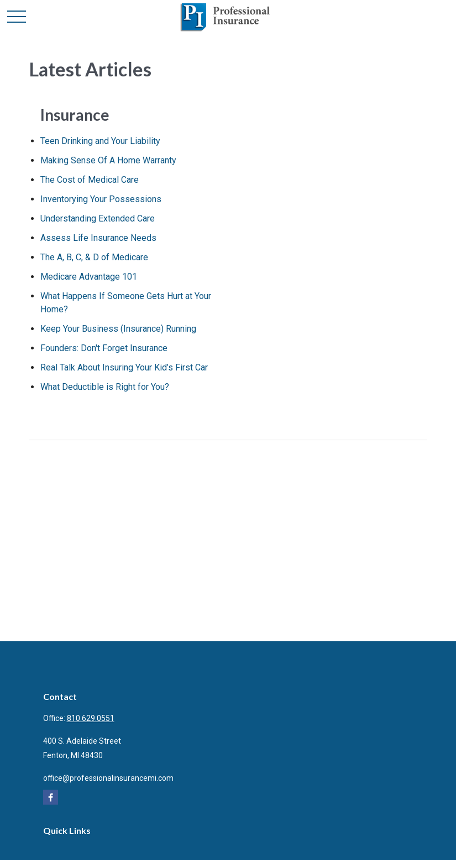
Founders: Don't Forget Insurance (103, 348)
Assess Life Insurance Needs (98, 238)
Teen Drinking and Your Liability (100, 141)
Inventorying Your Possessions (100, 199)
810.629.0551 (90, 718)
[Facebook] (50, 797)
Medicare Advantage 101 (88, 276)
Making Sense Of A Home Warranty (108, 160)
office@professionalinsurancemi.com (108, 778)
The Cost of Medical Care (89, 179)
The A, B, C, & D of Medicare (94, 257)
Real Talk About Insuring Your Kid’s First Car (124, 367)
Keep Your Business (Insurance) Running (118, 328)
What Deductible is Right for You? (104, 387)
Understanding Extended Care (97, 218)
